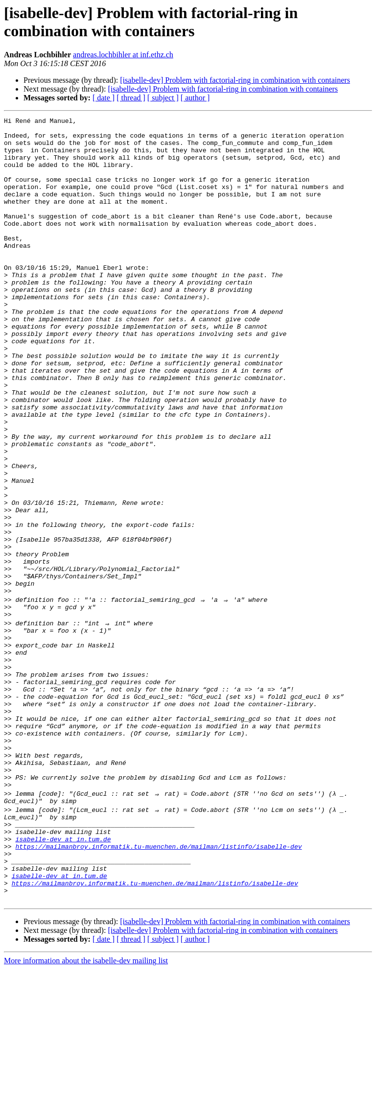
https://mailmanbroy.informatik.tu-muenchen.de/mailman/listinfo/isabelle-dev (158, 985)
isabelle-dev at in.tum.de (63, 977)
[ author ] (195, 98)
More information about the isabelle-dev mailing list (86, 1110)
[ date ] (104, 98)
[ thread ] (131, 98)
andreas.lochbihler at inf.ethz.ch (123, 54)
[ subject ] (163, 98)
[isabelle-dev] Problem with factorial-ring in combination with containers (235, 80)
